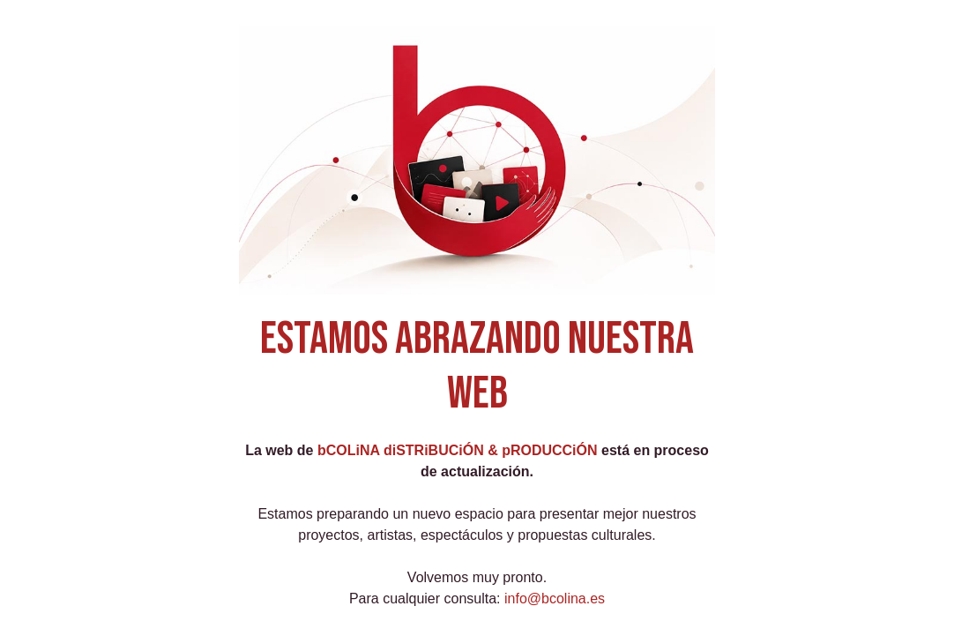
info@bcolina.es (554, 598)
